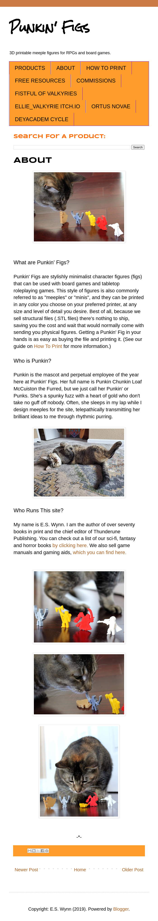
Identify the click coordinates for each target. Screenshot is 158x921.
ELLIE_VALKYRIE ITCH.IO (47, 106)
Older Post (132, 869)
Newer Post (26, 869)
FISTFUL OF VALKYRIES (46, 93)
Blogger (121, 909)
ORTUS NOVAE (110, 106)
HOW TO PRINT (106, 68)
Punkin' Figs (49, 27)
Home (80, 869)
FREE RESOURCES (40, 81)
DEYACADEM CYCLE (41, 119)
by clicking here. (70, 545)
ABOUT (65, 68)
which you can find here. (99, 552)
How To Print (48, 346)
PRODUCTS (30, 68)
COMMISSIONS (96, 81)
